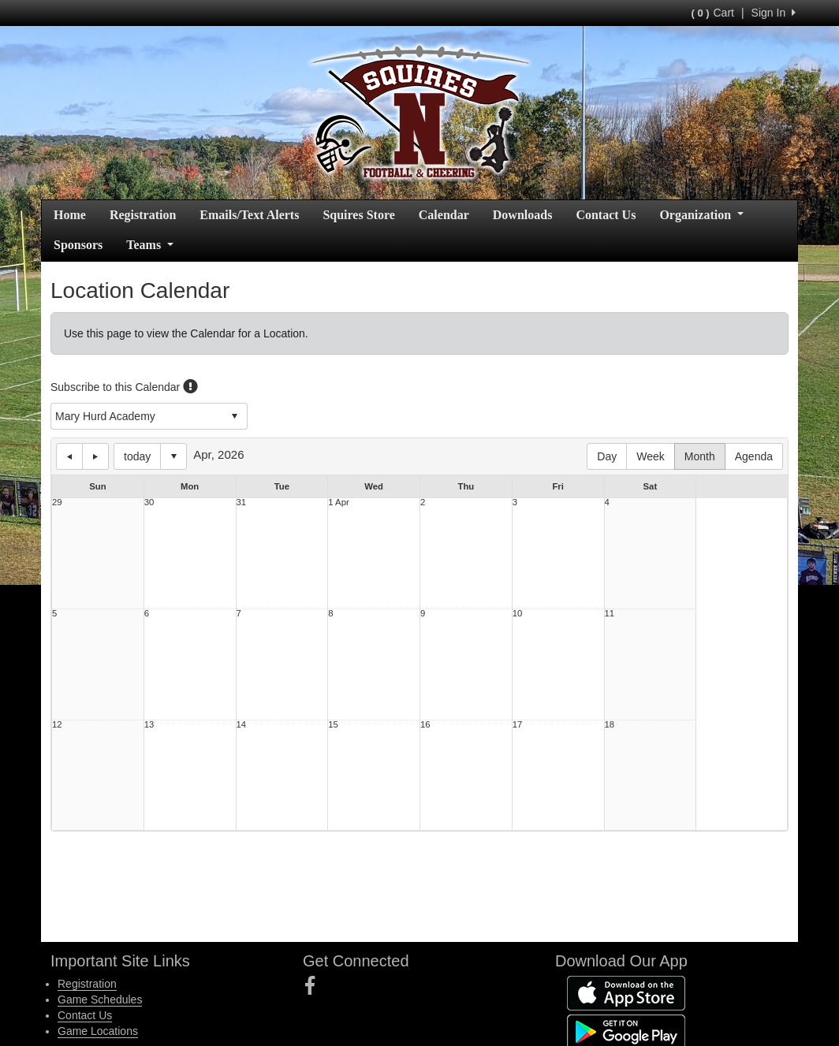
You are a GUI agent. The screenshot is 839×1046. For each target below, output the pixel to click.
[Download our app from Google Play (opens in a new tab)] (626, 1030)
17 (518, 724)
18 (610, 724)
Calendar (444, 214)
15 (333, 724)
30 (149, 502)
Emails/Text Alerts (249, 214)
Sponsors (78, 244)
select (234, 416)
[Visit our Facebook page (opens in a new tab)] (315, 986)
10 (518, 613)
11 (610, 613)
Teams (149, 244)
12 (57, 724)
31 (242, 502)
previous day (69, 456)
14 (242, 724)
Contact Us (606, 214)
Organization (701, 214)
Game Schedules (100, 999)
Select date (173, 456)
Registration (143, 214)
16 (425, 724)
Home (70, 214)
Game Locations (98, 1031)
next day (95, 456)
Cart (712, 12)
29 (57, 502)
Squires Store (358, 214)
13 (149, 724)
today (137, 456)
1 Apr (338, 502)
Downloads (523, 214)
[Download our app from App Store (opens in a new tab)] (626, 991)
